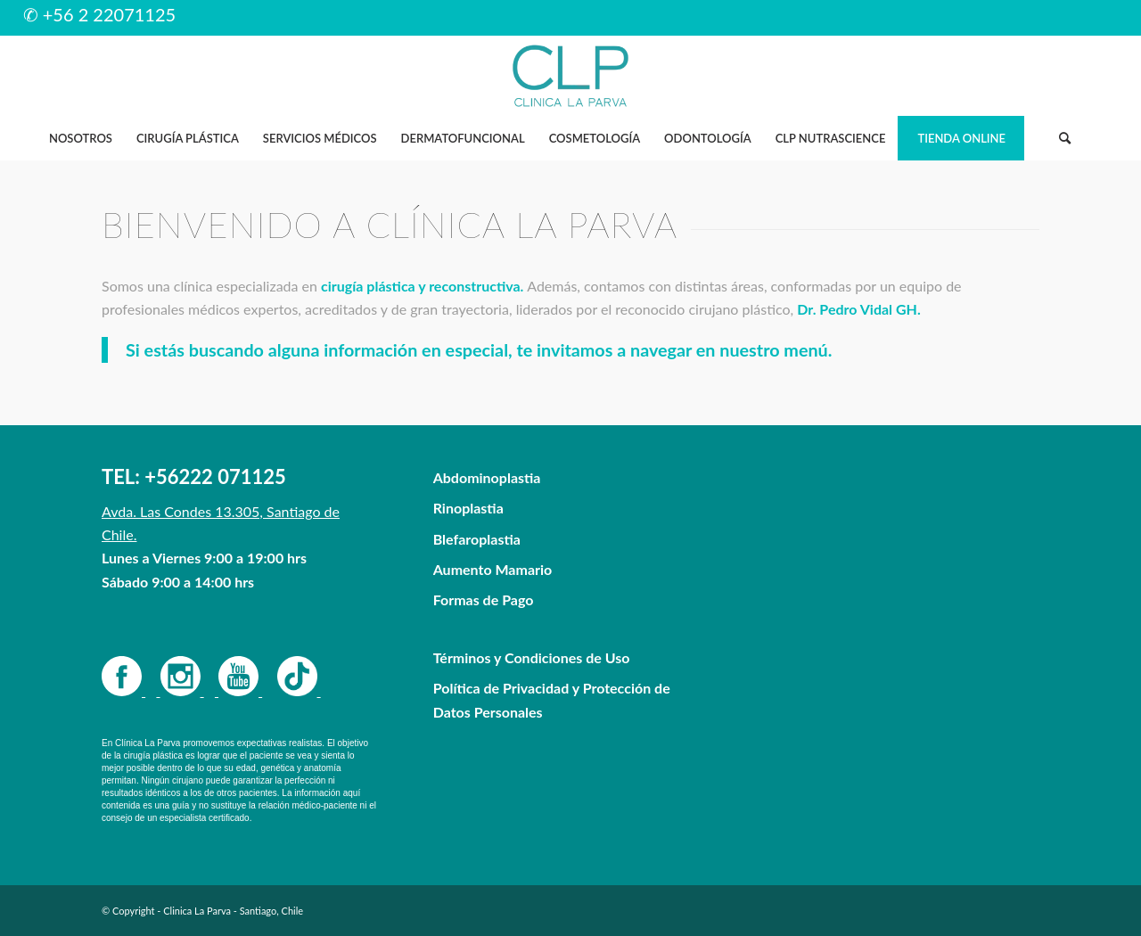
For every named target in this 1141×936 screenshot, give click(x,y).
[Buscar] (1064, 138)
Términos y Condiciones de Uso (531, 657)
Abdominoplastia (487, 477)
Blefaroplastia (477, 538)
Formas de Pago (483, 599)
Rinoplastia (468, 507)
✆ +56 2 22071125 (99, 14)
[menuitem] (80, 138)
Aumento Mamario (493, 569)
